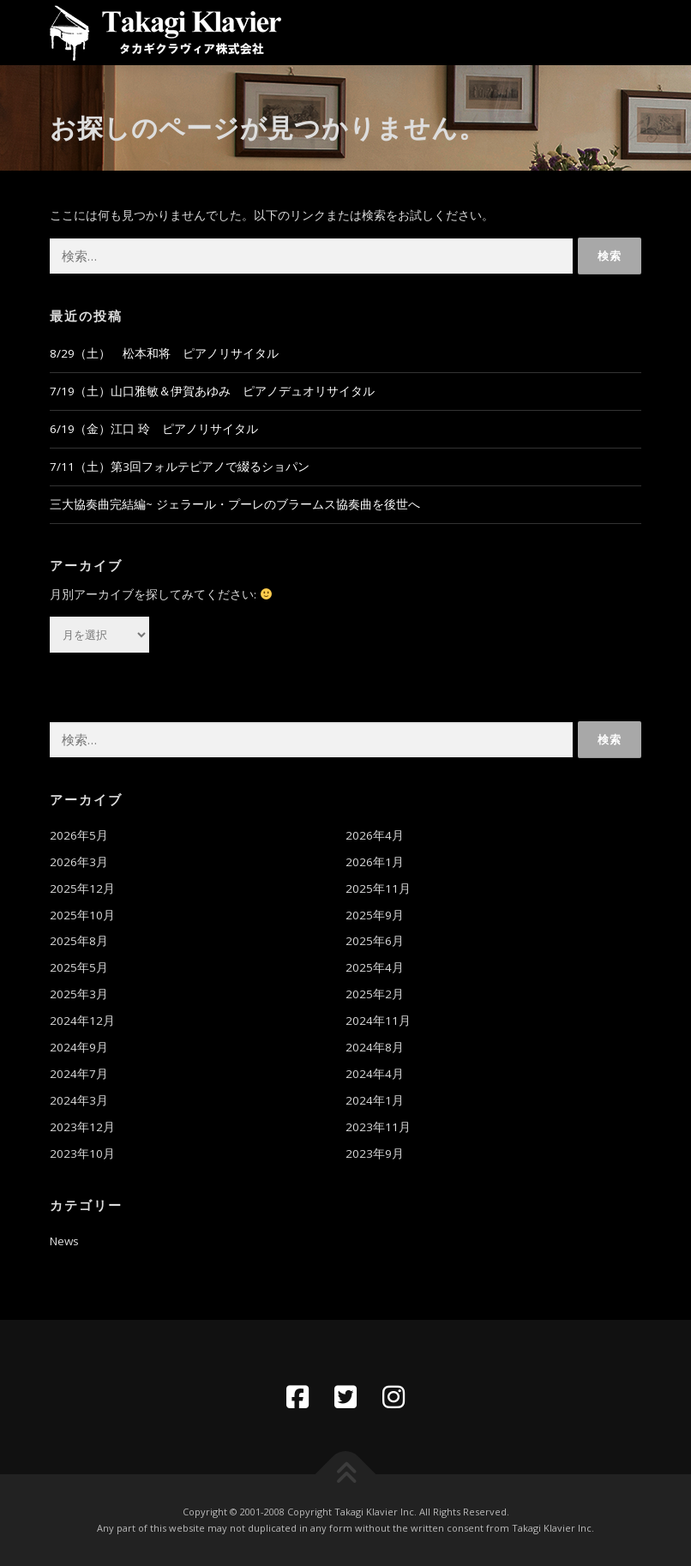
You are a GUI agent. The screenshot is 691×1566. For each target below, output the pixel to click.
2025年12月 (82, 888)
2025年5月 (79, 967)
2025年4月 (375, 967)
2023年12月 (82, 1127)
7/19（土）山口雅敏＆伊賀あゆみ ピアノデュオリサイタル (212, 391)
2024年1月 (375, 1100)
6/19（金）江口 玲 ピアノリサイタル (154, 429)
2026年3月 (79, 862)
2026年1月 (375, 862)
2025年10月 (82, 915)
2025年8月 (79, 941)
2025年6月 (375, 941)
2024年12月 (82, 1020)
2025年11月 (378, 888)
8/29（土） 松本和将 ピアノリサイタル (164, 353)
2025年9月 (375, 915)
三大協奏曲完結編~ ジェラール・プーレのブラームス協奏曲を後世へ (235, 504)
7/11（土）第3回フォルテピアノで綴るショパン (179, 466)
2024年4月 (375, 1073)
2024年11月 (378, 1020)
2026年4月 (375, 835)
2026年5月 (79, 835)
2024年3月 (79, 1100)
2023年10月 (82, 1153)
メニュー (626, 31)
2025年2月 (375, 994)
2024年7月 (79, 1073)
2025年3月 (79, 994)
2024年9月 (79, 1047)
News (64, 1241)
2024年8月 (375, 1047)
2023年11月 (378, 1127)
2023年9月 (375, 1153)
